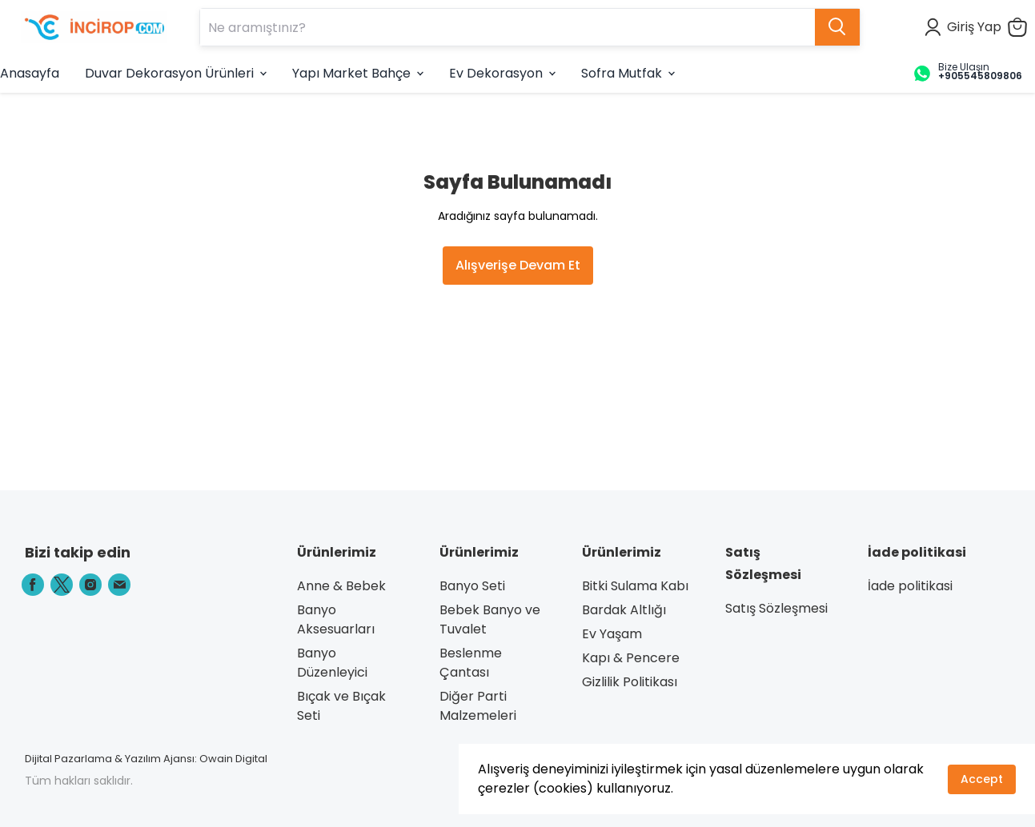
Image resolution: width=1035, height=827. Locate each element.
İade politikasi (910, 586)
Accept (982, 779)
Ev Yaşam (612, 634)
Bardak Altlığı (624, 610)
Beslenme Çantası (470, 662)
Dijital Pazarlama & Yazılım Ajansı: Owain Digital (146, 758)
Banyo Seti (472, 586)
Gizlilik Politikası (629, 682)
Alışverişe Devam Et (517, 265)
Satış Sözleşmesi (776, 608)
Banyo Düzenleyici (332, 662)
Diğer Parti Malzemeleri (477, 706)
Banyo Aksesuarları (336, 619)
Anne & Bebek (341, 586)
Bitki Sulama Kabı (635, 586)
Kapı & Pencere (631, 658)
